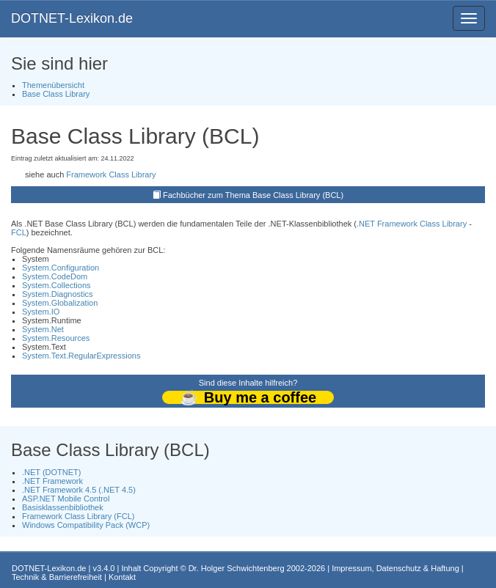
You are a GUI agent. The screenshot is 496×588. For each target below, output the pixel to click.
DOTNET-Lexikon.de (72, 18)
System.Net (43, 329)
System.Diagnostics (57, 294)
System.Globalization (60, 302)
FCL (18, 232)
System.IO (40, 311)
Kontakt (122, 577)
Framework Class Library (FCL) (78, 516)
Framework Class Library (111, 174)
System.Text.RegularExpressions (81, 355)
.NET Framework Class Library (412, 223)
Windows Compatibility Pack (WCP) (86, 525)
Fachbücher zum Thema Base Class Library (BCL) (253, 195)
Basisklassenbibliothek (62, 507)
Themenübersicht (53, 85)
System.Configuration (60, 267)
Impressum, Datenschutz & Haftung (395, 568)
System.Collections (56, 285)
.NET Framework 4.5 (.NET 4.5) (79, 489)
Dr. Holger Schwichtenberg (237, 568)
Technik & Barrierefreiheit (57, 577)
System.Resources (56, 338)
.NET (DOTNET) (51, 472)
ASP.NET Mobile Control (65, 498)
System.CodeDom (54, 276)
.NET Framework (52, 481)
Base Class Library (56, 93)
